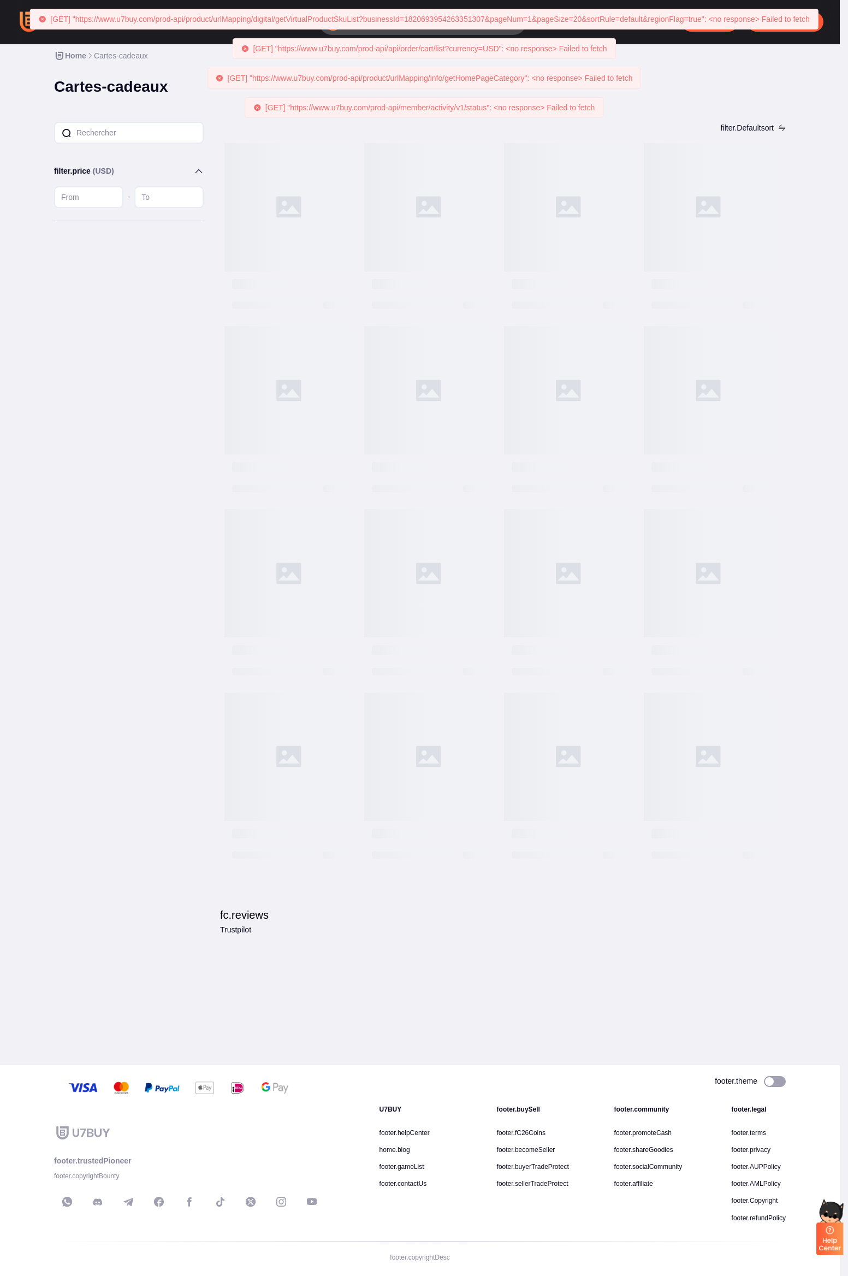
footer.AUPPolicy (756, 1167)
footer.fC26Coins (521, 1133)
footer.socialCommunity (648, 1167)
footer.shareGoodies (643, 1150)
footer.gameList (401, 1167)
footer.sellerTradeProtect (532, 1184)
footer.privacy (751, 1150)
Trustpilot (235, 929)
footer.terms (749, 1133)
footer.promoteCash (643, 1133)
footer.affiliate (633, 1184)
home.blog (394, 1150)
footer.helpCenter (404, 1133)
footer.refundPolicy (759, 1218)
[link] (70, 56)
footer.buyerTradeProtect (533, 1167)
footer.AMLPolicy (756, 1184)
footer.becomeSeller (526, 1150)
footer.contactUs (403, 1184)
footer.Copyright (755, 1200)
